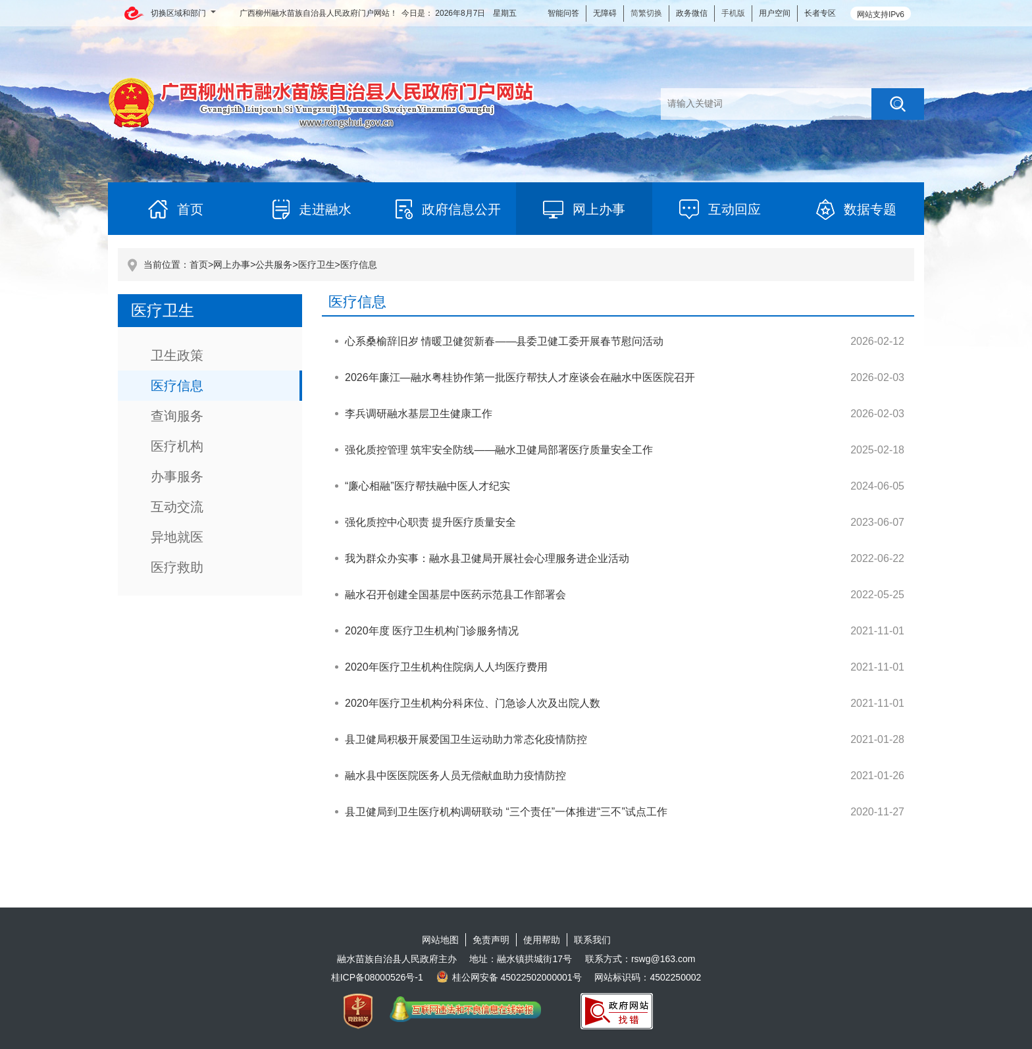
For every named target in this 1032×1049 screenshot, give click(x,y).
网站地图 (440, 939)
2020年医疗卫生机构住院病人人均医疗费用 (446, 667)
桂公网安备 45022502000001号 (509, 977)
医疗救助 (177, 567)
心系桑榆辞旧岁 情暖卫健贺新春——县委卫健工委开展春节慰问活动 (504, 341)
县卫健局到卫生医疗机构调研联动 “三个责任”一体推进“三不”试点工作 (506, 811)
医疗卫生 (316, 264)
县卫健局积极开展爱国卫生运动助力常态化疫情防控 (466, 739)
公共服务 (273, 264)
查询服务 (177, 416)
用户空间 (774, 13)
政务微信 (692, 13)
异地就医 (177, 537)
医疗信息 (358, 264)
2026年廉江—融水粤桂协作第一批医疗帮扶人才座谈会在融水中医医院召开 (520, 377)
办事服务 (177, 476)
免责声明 (491, 939)
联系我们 (592, 939)
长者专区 (820, 13)
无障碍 (605, 13)
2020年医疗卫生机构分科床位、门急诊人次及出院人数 (472, 703)
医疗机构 (177, 446)
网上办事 (231, 264)
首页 (199, 264)
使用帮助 (541, 939)
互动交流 (177, 506)
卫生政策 (177, 355)
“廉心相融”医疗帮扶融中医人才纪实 (427, 486)
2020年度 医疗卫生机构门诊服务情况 (432, 630)
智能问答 (563, 13)
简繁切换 (646, 13)
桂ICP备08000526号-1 (377, 977)
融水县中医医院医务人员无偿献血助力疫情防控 (455, 775)
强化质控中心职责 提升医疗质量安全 (430, 522)
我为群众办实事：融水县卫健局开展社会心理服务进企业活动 (487, 558)
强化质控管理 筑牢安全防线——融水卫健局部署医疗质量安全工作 (499, 449)
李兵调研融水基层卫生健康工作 (418, 413)
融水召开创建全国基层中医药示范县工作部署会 (455, 594)
